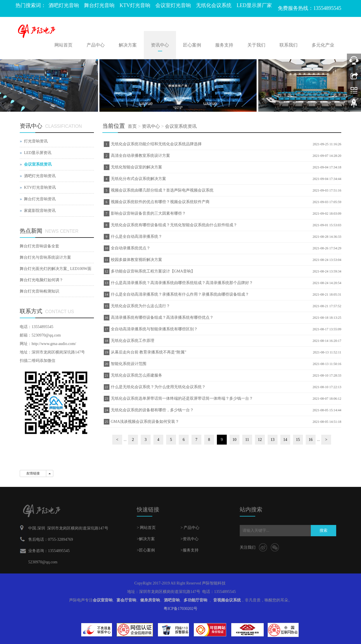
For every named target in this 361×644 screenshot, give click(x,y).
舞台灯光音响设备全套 (39, 246)
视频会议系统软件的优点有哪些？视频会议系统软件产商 (160, 202)
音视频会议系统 (227, 600)
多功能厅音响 (195, 600)
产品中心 (96, 45)
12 (260, 440)
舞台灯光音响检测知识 (39, 291)
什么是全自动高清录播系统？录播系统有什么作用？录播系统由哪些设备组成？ (180, 294)
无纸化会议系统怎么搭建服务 (136, 375)
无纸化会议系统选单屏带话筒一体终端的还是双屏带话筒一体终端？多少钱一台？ (182, 398)
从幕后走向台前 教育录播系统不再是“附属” (148, 352)
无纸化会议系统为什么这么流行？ (140, 306)
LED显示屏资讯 (37, 153)
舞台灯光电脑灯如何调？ (41, 280)
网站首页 (63, 45)
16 (310, 440)
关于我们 (256, 45)
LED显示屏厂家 (254, 5)
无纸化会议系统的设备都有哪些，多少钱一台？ (152, 410)
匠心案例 (192, 45)
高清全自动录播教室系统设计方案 (140, 155)
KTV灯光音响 (135, 5)
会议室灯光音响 (173, 5)
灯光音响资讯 (36, 141)
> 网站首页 (146, 528)
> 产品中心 (189, 528)
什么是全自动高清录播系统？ (136, 236)
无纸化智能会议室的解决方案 (136, 167)
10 (234, 440)
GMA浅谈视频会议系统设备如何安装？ (145, 421)
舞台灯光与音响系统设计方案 (45, 257)
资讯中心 (160, 45)
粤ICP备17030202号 (180, 608)
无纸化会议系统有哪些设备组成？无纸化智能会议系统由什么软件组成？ (174, 225)
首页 (132, 126)
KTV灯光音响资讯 (40, 187)
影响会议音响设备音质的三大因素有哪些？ (148, 213)
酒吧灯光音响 (64, 5)
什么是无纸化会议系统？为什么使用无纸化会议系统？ (158, 387)
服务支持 (224, 45)
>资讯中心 (189, 539)
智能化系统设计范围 (128, 364)
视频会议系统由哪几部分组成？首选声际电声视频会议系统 (162, 190)
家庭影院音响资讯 (40, 210)
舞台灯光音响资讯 (40, 199)
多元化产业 (323, 45)
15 (298, 440)
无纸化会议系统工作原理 (132, 341)
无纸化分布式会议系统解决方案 (138, 179)
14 (285, 440)
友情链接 (33, 473)
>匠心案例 (146, 550)
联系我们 (288, 45)
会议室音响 (103, 600)
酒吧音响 (172, 600)
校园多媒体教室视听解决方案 (136, 260)
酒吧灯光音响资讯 (40, 176)
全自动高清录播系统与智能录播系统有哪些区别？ (154, 329)
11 (247, 440)
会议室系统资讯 (181, 126)
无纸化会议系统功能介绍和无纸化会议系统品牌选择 (156, 144)
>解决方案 (146, 539)
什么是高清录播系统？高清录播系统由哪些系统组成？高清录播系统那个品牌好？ (182, 283)
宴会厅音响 (126, 600)
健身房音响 (150, 600)
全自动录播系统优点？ (130, 248)
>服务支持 (189, 550)
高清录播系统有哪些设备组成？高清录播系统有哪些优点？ (162, 317)
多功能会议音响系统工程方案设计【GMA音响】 (153, 271)
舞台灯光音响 (99, 5)
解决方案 (128, 45)
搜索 (323, 530)
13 (272, 440)
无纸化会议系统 (214, 5)
